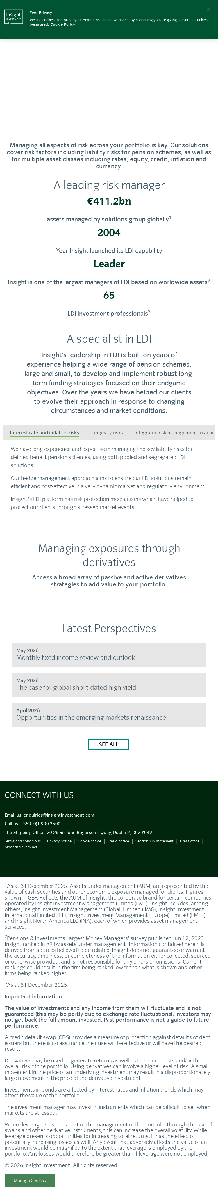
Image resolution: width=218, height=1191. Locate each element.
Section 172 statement (154, 845)
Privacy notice (59, 845)
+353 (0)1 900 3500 (40, 828)
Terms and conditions (23, 845)
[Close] (208, 9)
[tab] (44, 433)
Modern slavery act (21, 851)
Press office (189, 845)
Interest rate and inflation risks (44, 432)
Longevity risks (106, 432)
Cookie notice (89, 845)
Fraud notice (118, 845)
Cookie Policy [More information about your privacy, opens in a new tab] (63, 24)
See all (108, 748)
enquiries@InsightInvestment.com (59, 819)
